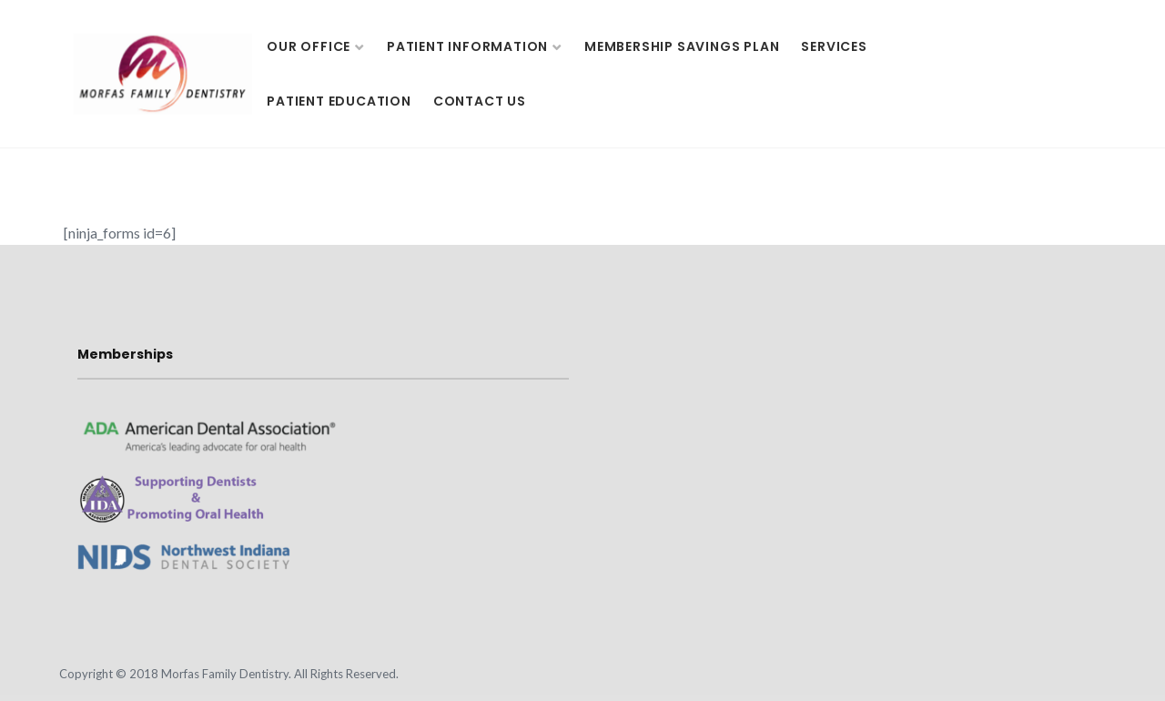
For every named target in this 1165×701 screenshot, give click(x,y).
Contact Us (479, 101)
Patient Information (467, 46)
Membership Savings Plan (681, 46)
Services (833, 46)
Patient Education (339, 101)
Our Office (308, 46)
